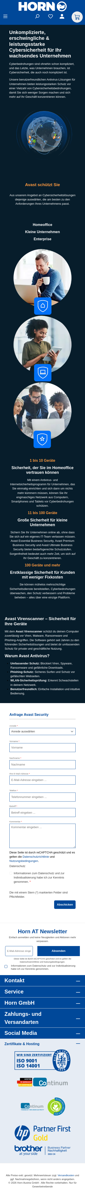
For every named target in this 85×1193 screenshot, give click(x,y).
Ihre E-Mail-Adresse (19, 773)
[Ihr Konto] (62, 17)
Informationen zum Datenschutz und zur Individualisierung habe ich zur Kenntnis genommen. (39, 877)
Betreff (13, 806)
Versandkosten (66, 1175)
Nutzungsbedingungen (23, 861)
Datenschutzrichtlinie (36, 856)
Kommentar (15, 821)
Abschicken (65, 904)
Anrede (13, 726)
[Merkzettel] (50, 17)
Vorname (14, 741)
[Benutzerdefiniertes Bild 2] (42, 1082)
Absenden (59, 951)
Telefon (13, 790)
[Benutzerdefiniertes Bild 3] (42, 1107)
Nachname (15, 758)
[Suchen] (37, 17)
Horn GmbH (19, 1003)
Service (13, 992)
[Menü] (5, 17)
